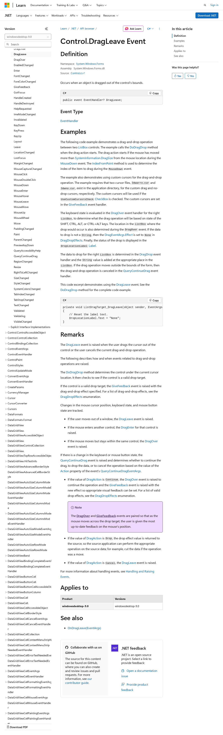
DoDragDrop (138, 147)
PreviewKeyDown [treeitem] (24, 245)
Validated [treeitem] (19, 310)
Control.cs (77, 73)
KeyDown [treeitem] (19, 125)
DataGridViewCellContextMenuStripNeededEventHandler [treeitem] (29, 647)
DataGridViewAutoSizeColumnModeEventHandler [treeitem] (29, 495)
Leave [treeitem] (17, 147)
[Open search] (205, 5)
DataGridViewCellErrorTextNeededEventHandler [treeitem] (29, 663)
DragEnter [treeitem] (20, 49)
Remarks (179, 46)
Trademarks (158, 723)
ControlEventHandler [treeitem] (20, 354)
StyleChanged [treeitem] (22, 283)
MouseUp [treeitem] (19, 212)
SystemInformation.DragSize (94, 158)
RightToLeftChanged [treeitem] (25, 272)
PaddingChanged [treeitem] (24, 229)
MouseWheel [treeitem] (21, 218)
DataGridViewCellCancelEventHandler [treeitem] (29, 626)
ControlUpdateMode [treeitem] (20, 370)
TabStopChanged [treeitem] (24, 300)
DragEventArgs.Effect (119, 235)
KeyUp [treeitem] (17, 136)
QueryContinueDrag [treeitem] (25, 256)
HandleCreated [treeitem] (22, 98)
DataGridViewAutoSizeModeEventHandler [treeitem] (29, 537)
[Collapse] (46, 28)
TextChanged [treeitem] (21, 305)
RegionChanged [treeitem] (23, 261)
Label (92, 246)
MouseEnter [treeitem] (21, 190)
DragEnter (127, 427)
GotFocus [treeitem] (19, 92)
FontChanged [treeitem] (22, 76)
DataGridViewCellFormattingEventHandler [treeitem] (29, 689)
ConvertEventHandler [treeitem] (20, 381)
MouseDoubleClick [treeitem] (25, 180)
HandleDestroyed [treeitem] (24, 103)
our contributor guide (78, 681)
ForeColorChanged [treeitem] (25, 81)
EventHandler (69, 121)
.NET (73, 28)
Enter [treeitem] (17, 70)
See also (178, 56)
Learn (63, 28)
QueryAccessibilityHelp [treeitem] (27, 250)
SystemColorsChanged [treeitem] (27, 289)
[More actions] (159, 29)
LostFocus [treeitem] (20, 158)
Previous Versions (34, 723)
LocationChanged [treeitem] (24, 152)
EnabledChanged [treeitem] (23, 65)
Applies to (180, 51)
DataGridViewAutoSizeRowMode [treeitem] (27, 544)
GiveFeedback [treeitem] (22, 87)
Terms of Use (139, 723)
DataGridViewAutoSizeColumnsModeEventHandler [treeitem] (29, 521)
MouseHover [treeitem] (21, 196)
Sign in (214, 5)
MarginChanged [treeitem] (23, 163)
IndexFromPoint (102, 163)
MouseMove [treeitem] (21, 207)
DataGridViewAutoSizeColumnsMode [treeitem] (29, 505)
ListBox (83, 147)
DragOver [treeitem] (19, 59)
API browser (87, 28)
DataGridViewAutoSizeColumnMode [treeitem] (29, 482)
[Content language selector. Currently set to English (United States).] (22, 714)
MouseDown (68, 163)
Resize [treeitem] (17, 267)
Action (64, 471)
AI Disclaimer (12, 723)
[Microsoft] (7, 5)
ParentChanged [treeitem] (23, 239)
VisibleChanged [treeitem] (23, 321)
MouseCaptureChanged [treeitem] (28, 169)
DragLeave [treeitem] (20, 54)
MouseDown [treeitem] (21, 185)
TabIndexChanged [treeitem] (24, 294)
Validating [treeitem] (19, 316)
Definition (180, 36)
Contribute (68, 723)
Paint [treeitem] (17, 234)
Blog (52, 723)
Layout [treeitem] (18, 141)
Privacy (83, 723)
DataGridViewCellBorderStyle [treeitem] (25, 613)
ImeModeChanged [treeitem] (25, 114)
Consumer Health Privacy (110, 723)
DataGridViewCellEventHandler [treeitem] (26, 676)
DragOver (117, 213)
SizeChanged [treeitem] (21, 278)
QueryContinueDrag (136, 271)
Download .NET (207, 15)
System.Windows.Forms (90, 63)
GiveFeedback (78, 204)
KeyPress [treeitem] (19, 130)
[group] (111, 314)
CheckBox (101, 199)
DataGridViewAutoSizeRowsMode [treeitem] (27, 550)
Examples (179, 41)
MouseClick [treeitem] (20, 174)
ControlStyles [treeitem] (15, 365)
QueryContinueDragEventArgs (121, 471)
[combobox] (28, 37)
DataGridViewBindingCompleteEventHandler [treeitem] (29, 569)
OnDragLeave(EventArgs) (84, 628)
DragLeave (123, 284)
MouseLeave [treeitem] (21, 201)
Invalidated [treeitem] (20, 119)
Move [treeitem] (17, 223)
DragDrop (146, 254)
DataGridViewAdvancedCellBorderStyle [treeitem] (29, 474)
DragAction (94, 479)
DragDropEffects (71, 240)
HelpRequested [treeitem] (22, 108)
